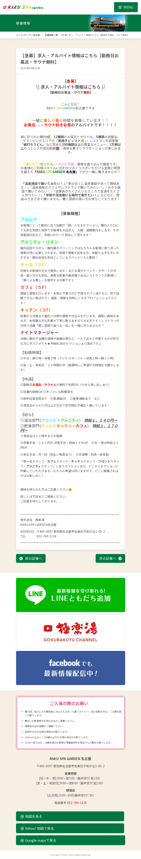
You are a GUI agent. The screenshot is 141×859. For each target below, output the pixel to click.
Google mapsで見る (38, 840)
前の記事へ (33, 558)
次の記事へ (107, 558)
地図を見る (31, 816)
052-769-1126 (77, 803)
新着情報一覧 (51, 34)
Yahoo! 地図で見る (37, 828)
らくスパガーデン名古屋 (28, 34)
